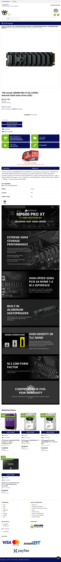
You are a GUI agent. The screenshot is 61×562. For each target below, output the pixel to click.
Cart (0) (14, 1)
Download (5, 531)
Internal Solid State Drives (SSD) (23, 26)
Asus (4, 506)
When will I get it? (6, 106)
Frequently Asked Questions (39, 508)
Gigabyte (5, 510)
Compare (7, 129)
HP (4, 511)
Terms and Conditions (38, 515)
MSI (4, 517)
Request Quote (12, 126)
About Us (34, 504)
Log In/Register (6, 1)
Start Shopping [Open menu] (7, 23)
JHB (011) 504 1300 (55, 5)
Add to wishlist (8, 132)
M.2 (32, 196)
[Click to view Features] (5, 202)
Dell (4, 508)
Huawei (5, 513)
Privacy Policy (35, 511)
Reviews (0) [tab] (35, 168)
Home (3, 26)
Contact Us (6, 525)
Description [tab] (6, 168)
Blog (33, 510)
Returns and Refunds (37, 513)
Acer (4, 504)
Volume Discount (12, 123)
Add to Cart (10, 432)
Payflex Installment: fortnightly (12, 109)
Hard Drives (9, 26)
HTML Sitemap (36, 517)
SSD (13, 26)
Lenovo (5, 515)
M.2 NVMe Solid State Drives (39, 26)
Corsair (32, 189)
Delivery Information (37, 506)
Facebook (5, 524)
